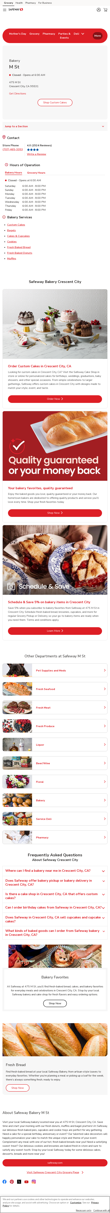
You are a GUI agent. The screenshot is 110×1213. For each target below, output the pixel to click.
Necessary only (83, 1210)
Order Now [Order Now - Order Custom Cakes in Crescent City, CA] (64, 399)
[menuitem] (17, 35)
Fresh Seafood (50, 689)
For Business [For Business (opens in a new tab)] (45, 2)
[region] (55, 1204)
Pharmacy (50, 837)
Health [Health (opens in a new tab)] (19, 2)
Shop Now (58, 1003)
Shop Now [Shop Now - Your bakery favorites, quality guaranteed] (64, 513)
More (97, 36)
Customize (75, 1202)
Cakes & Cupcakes (18, 236)
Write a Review (36, 154)
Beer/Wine (50, 763)
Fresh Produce (50, 726)
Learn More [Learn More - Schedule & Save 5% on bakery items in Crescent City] (64, 631)
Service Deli (50, 819)
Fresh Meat (50, 707)
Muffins (11, 258)
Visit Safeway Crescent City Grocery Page (55, 1172)
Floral (50, 782)
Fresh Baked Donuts (19, 253)
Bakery (50, 800)
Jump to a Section (55, 126)
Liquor (50, 745)
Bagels (11, 230)
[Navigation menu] (4, 10)
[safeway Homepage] (16, 10)
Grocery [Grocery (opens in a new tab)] (8, 2)
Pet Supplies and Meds (51, 670)
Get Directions (17, 93)
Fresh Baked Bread (19, 247)
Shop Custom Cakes (55, 102)
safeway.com (68, 1163)
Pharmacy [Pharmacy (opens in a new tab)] (30, 2)
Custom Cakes (16, 225)
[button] (98, 9)
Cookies (12, 242)
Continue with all (101, 1210)
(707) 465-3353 (12, 149)
